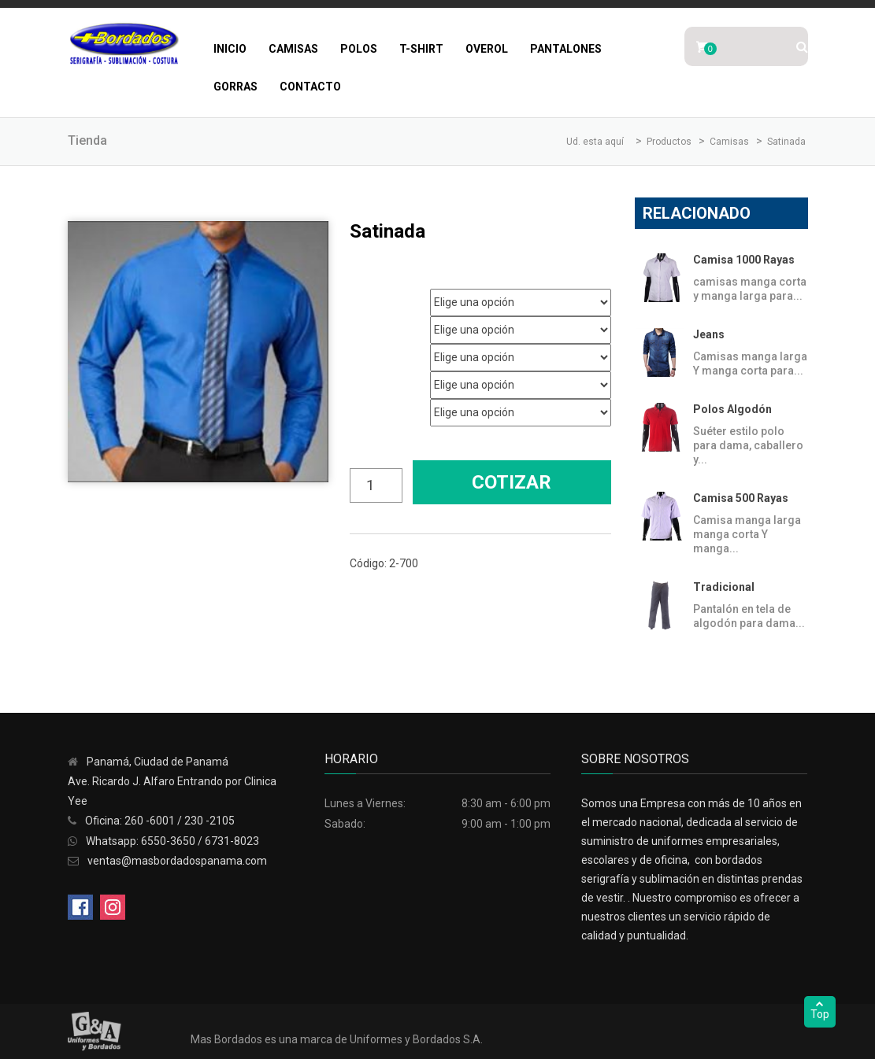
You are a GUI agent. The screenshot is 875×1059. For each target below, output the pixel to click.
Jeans (709, 334)
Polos (358, 48)
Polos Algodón (732, 409)
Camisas (293, 48)
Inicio (230, 48)
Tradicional (724, 587)
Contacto (310, 86)
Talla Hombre (376, 352)
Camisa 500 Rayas (740, 498)
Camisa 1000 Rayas (744, 259)
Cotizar (511, 482)
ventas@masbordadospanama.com (177, 860)
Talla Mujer (371, 380)
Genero (364, 324)
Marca (362, 297)
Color (361, 407)
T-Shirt (421, 48)
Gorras (235, 86)
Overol (486, 48)
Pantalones (566, 48)
